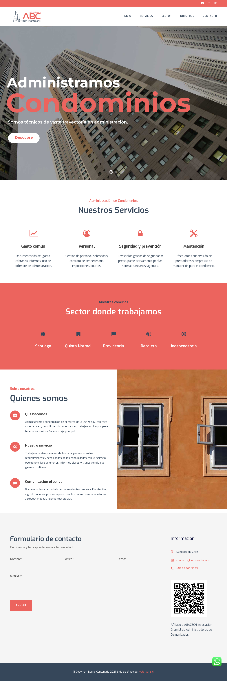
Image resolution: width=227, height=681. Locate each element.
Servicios (146, 16)
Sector (166, 16)
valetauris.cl (146, 671)
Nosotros (187, 16)
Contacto (210, 16)
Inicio (127, 16)
